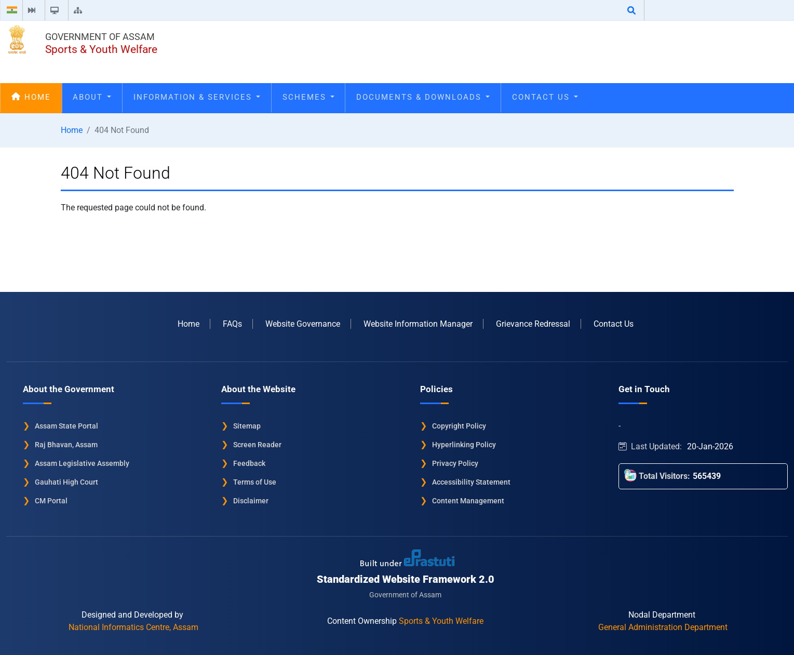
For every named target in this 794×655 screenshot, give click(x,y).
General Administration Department (663, 627)
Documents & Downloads (423, 97)
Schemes (308, 97)
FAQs (232, 324)
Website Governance (302, 324)
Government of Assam (100, 36)
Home (31, 97)
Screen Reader (257, 444)
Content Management (468, 501)
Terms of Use (254, 482)
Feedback (249, 463)
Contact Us (545, 97)
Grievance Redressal (533, 324)
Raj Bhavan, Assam (66, 444)
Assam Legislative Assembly (82, 463)
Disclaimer (250, 501)
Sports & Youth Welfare (101, 49)
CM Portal (51, 501)
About (92, 97)
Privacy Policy (455, 463)
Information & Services (196, 97)
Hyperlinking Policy (464, 444)
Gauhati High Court (66, 482)
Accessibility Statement (471, 482)
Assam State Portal (66, 426)
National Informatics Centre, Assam (133, 627)
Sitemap (247, 426)
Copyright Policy (459, 426)
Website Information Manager (418, 324)
